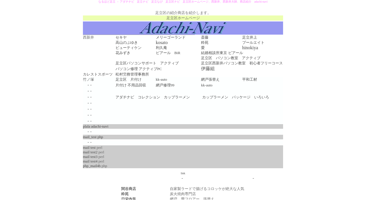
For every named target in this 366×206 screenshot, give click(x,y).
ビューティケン (129, 47)
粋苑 (204, 42)
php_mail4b (92, 166)
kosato (162, 42)
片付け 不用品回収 (131, 85)
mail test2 (90, 152)
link (183, 173)
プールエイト (253, 42)
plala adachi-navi (95, 126)
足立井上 (249, 37)
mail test (89, 147)
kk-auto (206, 85)
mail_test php (93, 137)
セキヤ (121, 37)
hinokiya (250, 47)
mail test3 (90, 156)
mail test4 (90, 161)
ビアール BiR (168, 53)
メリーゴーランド (171, 37)
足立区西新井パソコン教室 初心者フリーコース (242, 63)
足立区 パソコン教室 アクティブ (230, 58)
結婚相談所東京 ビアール (222, 53)
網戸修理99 (165, 85)
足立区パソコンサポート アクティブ (147, 63)
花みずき (123, 53)
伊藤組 (208, 68)
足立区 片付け (129, 79)
